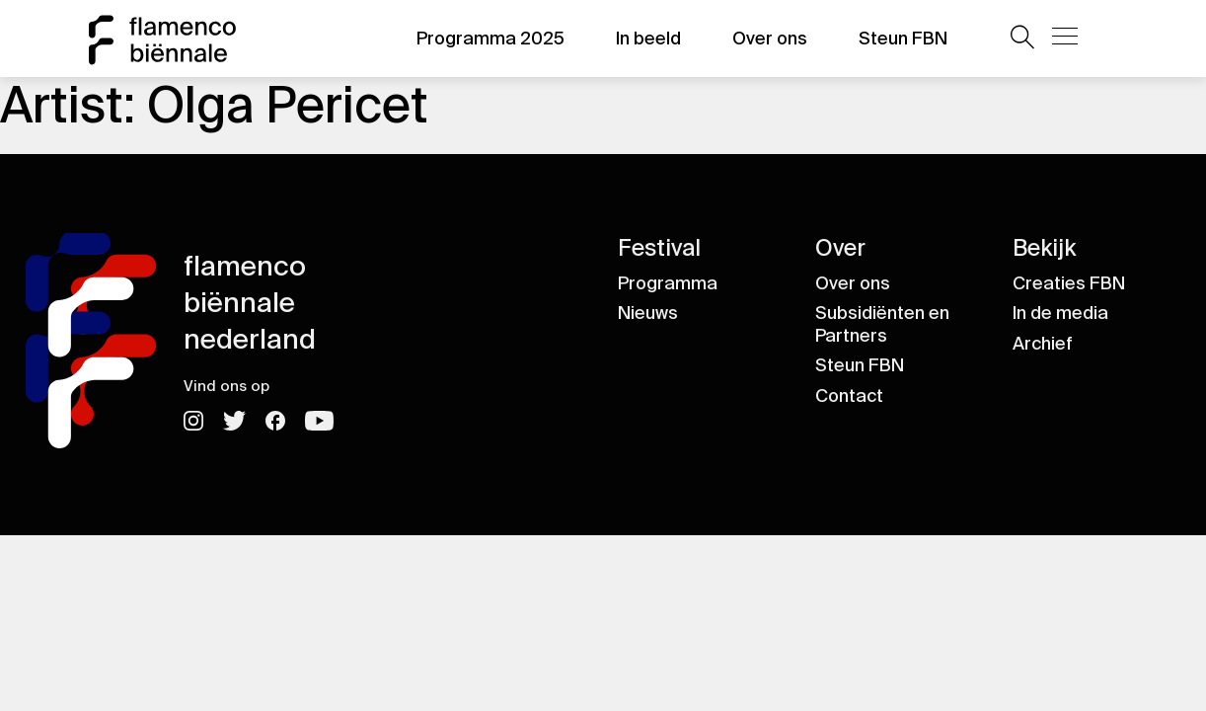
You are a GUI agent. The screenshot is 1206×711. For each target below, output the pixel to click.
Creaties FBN (1069, 283)
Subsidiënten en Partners (882, 324)
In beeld (648, 38)
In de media (1060, 313)
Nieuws (648, 313)
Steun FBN (903, 38)
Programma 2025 (490, 38)
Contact (849, 396)
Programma (667, 283)
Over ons (769, 38)
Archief (1043, 344)
